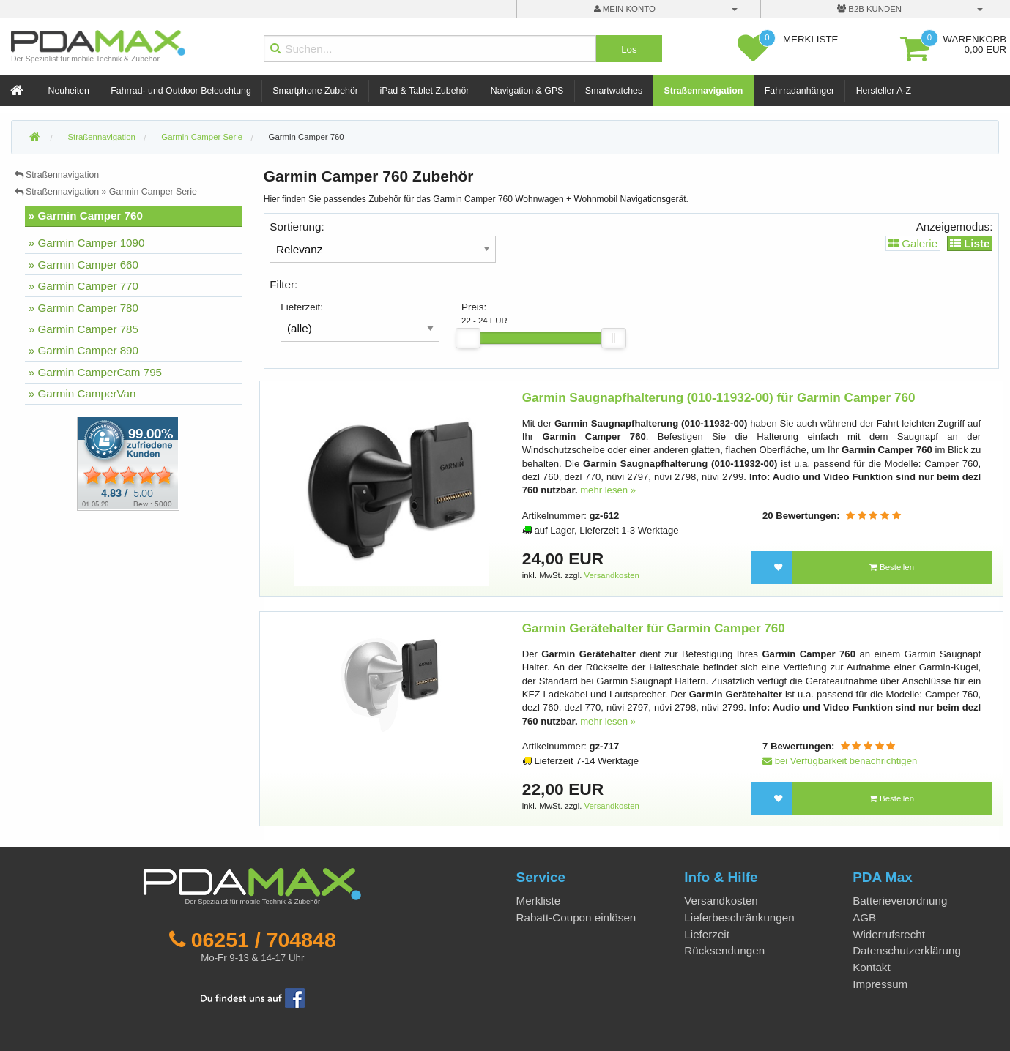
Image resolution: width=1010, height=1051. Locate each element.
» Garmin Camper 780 (83, 308)
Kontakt (872, 967)
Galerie (912, 243)
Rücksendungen (724, 950)
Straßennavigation (703, 91)
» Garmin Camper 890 (83, 350)
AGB (864, 917)
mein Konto (625, 8)
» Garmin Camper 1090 (87, 242)
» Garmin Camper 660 (83, 264)
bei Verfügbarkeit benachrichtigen (839, 760)
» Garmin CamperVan (82, 393)
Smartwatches (613, 91)
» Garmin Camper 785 (83, 329)
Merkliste (538, 900)
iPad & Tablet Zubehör (424, 91)
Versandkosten (611, 575)
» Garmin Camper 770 (83, 286)
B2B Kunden (869, 8)
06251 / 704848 (263, 939)
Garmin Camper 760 (306, 136)
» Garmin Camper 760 (86, 215)
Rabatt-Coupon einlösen (576, 917)
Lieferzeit (706, 934)
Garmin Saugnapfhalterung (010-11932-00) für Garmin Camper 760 (719, 398)
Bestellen (891, 567)
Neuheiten (68, 91)
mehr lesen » (608, 490)
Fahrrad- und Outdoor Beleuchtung (180, 91)
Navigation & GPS (527, 91)
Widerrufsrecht (889, 934)
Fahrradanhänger (799, 91)
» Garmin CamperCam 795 (95, 372)
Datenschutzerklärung (907, 950)
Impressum (880, 984)
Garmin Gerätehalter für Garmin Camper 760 (653, 628)
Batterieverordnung (900, 900)
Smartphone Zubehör (315, 91)
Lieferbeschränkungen (739, 917)
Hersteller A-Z (883, 91)
